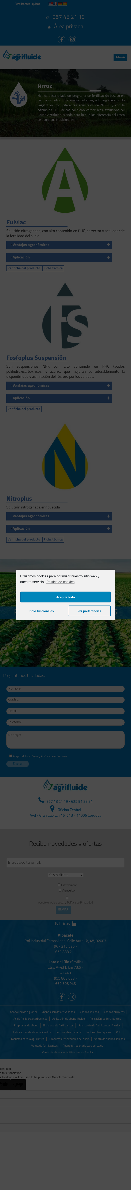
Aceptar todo (65, 597)
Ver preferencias (89, 611)
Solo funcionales (42, 611)
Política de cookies (60, 582)
